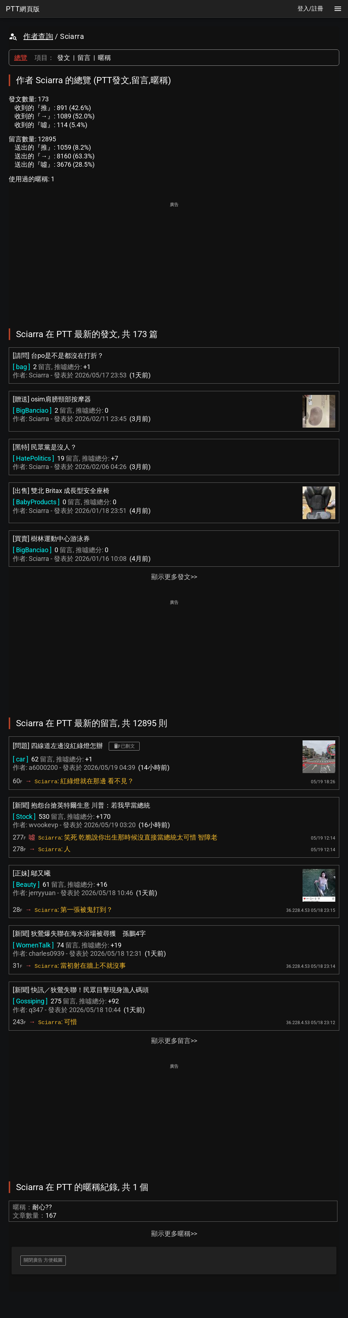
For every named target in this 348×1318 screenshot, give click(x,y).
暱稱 (104, 57)
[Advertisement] (174, 260)
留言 (84, 57)
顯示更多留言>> (174, 1040)
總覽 (20, 57)
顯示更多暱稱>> (174, 1233)
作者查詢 (38, 36)
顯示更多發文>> (174, 577)
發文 (63, 57)
